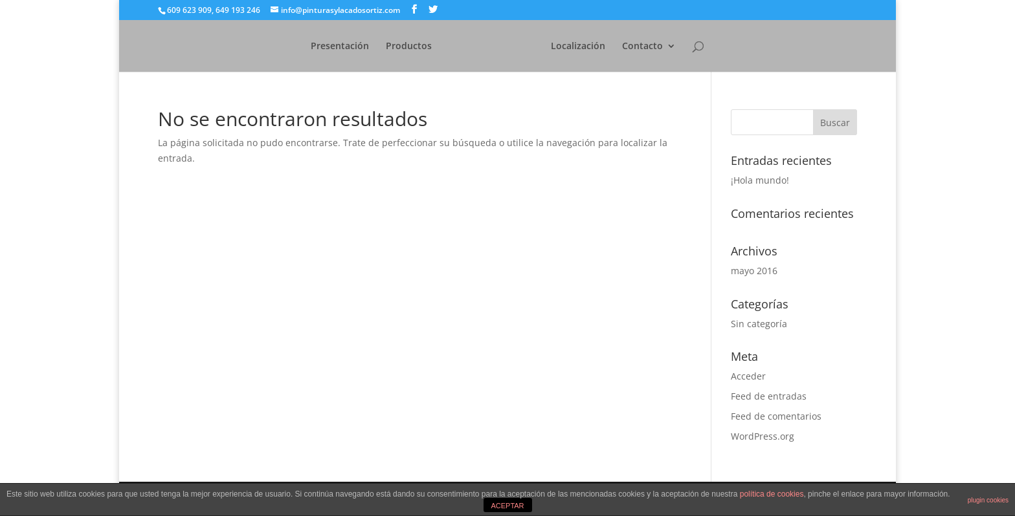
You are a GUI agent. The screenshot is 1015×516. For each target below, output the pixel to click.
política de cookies (772, 494)
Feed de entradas (769, 396)
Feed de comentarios (776, 416)
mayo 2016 (754, 270)
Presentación (319, 46)
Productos (388, 46)
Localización (599, 46)
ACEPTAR (507, 506)
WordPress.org (762, 436)
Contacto (663, 46)
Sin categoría (759, 323)
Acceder (748, 376)
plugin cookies (988, 500)
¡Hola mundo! (760, 180)
